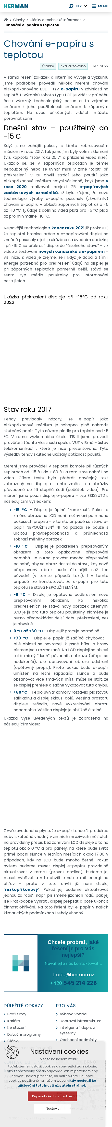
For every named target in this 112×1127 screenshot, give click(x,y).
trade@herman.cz (73, 974)
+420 (73, 983)
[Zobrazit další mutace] (84, 6)
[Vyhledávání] (70, 6)
